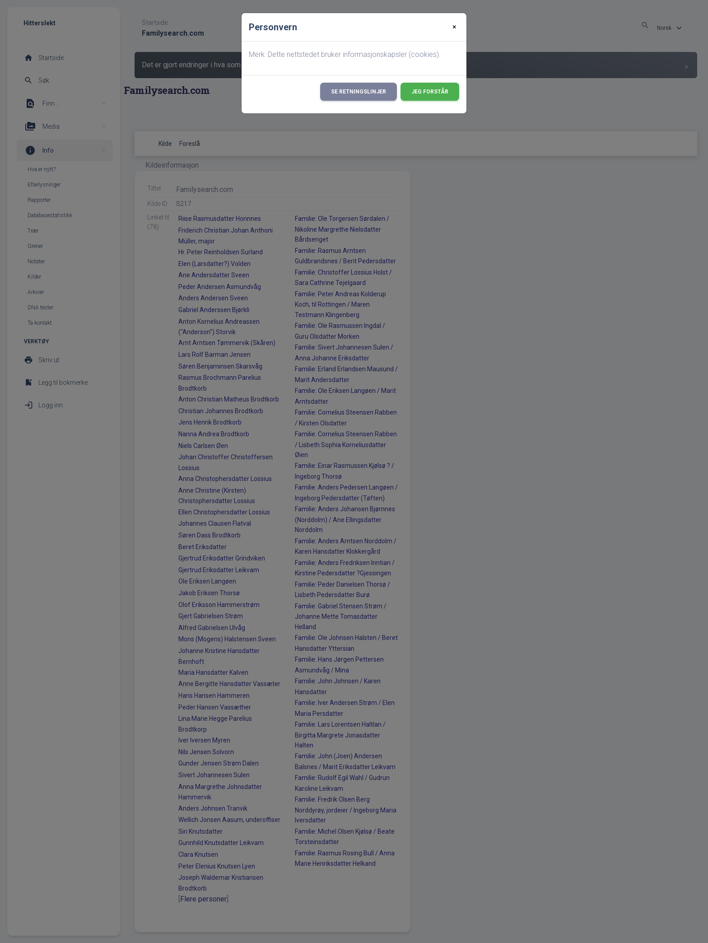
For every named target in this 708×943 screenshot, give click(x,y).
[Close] (454, 27)
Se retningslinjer (358, 92)
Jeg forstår (429, 92)
